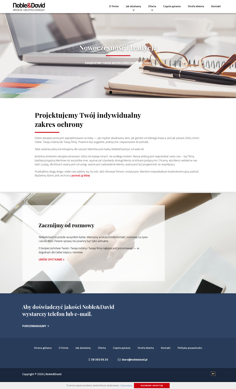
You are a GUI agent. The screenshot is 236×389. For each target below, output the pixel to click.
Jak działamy (133, 7)
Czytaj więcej (126, 385)
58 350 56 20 (97, 368)
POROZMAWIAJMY (35, 334)
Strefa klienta (196, 6)
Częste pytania (172, 6)
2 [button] (115, 92)
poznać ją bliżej (119, 182)
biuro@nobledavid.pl (133, 368)
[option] (118, 55)
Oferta (151, 7)
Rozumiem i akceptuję (152, 385)
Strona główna (43, 356)
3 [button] (120, 92)
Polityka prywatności (190, 356)
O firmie (114, 6)
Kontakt (216, 6)
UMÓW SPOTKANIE (52, 267)
